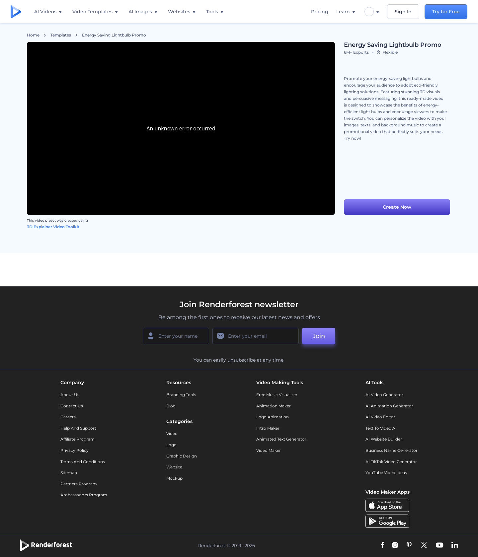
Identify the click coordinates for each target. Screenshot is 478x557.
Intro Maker (267, 428)
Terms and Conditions (82, 461)
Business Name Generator (391, 450)
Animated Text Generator (281, 439)
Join (319, 336)
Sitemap (68, 472)
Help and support (78, 428)
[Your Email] (255, 336)
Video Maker (268, 450)
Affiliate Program (77, 439)
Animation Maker (273, 405)
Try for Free (446, 12)
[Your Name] (176, 336)
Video (172, 433)
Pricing (319, 12)
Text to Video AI (381, 428)
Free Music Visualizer (276, 394)
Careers (68, 416)
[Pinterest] (409, 545)
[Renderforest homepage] (16, 12)
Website (174, 466)
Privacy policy (74, 450)
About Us (69, 394)
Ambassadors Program (83, 494)
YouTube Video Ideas (386, 472)
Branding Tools (181, 394)
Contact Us (71, 405)
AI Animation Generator (389, 405)
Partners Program (78, 483)
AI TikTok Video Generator (391, 461)
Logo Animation (272, 416)
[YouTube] (439, 545)
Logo (171, 444)
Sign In (403, 12)
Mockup (174, 478)
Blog (171, 405)
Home (33, 35)
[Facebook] (382, 545)
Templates (60, 35)
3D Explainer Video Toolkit (53, 226)
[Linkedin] (454, 545)
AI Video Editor (380, 416)
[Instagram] (395, 545)
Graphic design (181, 455)
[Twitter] (424, 545)
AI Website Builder (383, 439)
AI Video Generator (384, 394)
